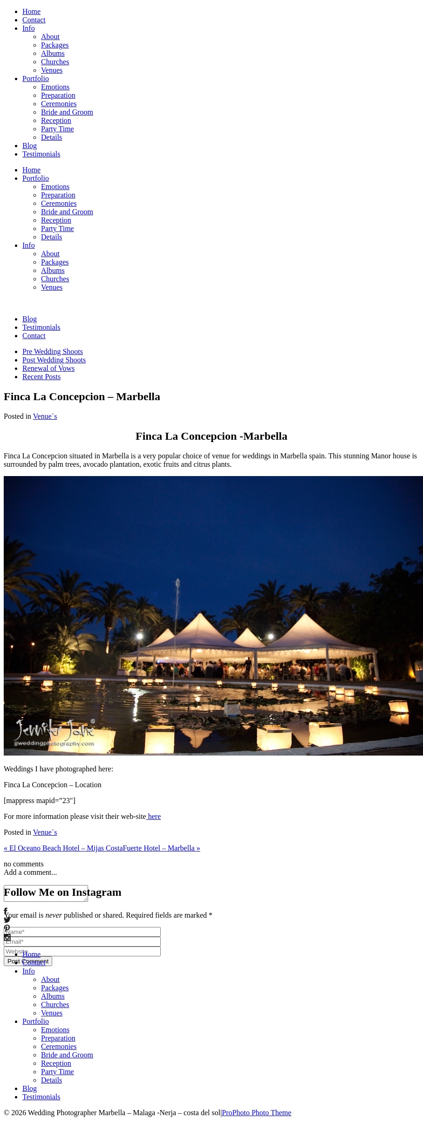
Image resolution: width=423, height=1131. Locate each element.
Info (28, 28)
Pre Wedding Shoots (52, 351)
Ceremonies (58, 104)
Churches (55, 62)
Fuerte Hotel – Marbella (161, 848)
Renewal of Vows (48, 368)
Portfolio (35, 78)
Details (51, 137)
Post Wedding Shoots (54, 360)
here (153, 816)
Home (31, 11)
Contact (34, 20)
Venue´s (45, 416)
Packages (55, 45)
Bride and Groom (67, 112)
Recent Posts (41, 377)
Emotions (55, 87)
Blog (29, 146)
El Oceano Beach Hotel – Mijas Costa (63, 848)
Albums (53, 53)
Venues (51, 70)
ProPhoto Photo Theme (256, 1113)
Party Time (57, 129)
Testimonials (41, 154)
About (50, 37)
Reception (56, 120)
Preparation (58, 95)
